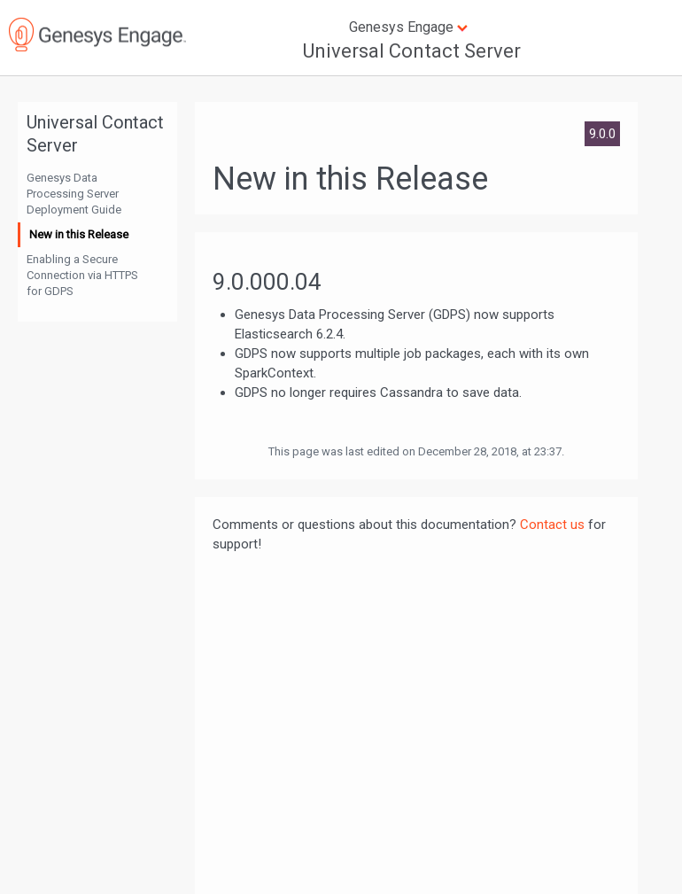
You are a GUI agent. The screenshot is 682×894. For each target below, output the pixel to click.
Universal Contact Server (412, 51)
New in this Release (78, 234)
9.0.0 (602, 134)
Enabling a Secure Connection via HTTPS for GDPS (82, 275)
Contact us (552, 525)
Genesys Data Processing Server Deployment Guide (74, 193)
